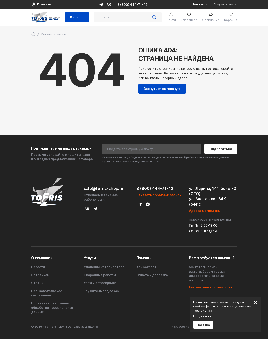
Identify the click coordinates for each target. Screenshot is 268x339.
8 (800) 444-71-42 (132, 5)
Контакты (200, 4)
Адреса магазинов (204, 211)
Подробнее (202, 316)
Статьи (37, 283)
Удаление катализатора (104, 267)
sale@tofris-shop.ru (103, 188)
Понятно (203, 325)
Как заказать (147, 267)
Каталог (77, 17)
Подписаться (221, 149)
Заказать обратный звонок (158, 195)
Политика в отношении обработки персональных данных (52, 307)
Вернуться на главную (162, 89)
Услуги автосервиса (100, 283)
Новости (38, 267)
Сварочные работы (100, 275)
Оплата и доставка (152, 275)
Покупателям (225, 4)
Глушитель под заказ (101, 291)
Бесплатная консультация (211, 287)
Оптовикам (40, 275)
